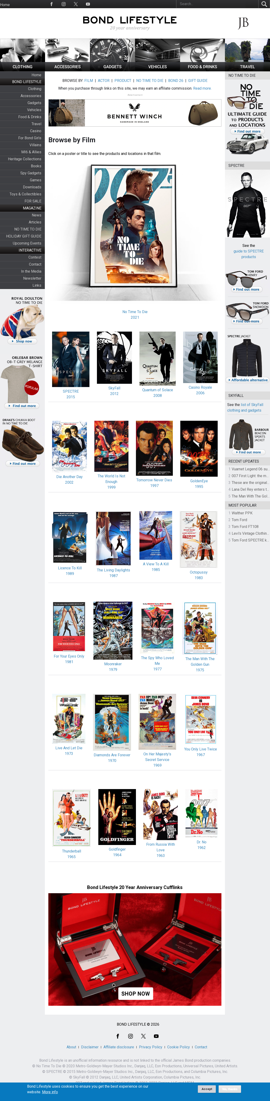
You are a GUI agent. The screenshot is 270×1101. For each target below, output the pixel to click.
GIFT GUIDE (197, 80)
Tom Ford (239, 520)
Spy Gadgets (30, 173)
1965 (71, 857)
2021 (135, 317)
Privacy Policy (150, 1047)
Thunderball (71, 851)
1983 (199, 578)
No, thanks (230, 1090)
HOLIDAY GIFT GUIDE (23, 236)
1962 (201, 847)
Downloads (32, 187)
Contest (34, 257)
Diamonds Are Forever (112, 755)
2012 (114, 393)
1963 (160, 855)
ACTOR (104, 80)
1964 (117, 855)
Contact (35, 264)
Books (36, 166)
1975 (200, 670)
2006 (200, 393)
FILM (88, 80)
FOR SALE (33, 201)
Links (36, 285)
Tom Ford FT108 (245, 526)
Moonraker (113, 664)
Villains (35, 145)
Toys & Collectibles (25, 194)
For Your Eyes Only (69, 656)
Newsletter (32, 278)
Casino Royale (200, 387)
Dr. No (201, 842)
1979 (113, 669)
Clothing (34, 89)
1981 (69, 662)
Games (35, 180)
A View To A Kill (156, 564)
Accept (207, 1090)
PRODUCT (122, 80)
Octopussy (199, 572)
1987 (113, 576)
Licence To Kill (70, 568)
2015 (71, 397)
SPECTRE (71, 391)
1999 (111, 487)
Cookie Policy (178, 1047)
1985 (156, 569)
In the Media (31, 271)
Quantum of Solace (157, 390)
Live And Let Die (68, 748)
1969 (157, 765)
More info (50, 1094)
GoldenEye (199, 481)
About (71, 1047)
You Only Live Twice (200, 749)
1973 (69, 753)
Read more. (202, 88)
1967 (200, 755)
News (36, 215)
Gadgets (34, 103)
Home (5, 5)
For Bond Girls (29, 138)
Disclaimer (90, 1047)
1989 (70, 573)
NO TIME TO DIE (27, 229)
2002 (69, 482)
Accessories (31, 96)
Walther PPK (242, 513)
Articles (35, 222)
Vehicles (34, 110)
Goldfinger (117, 849)
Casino (35, 131)
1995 (199, 486)
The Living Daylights (113, 570)
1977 (157, 669)
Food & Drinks (29, 117)
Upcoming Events (27, 243)
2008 (157, 395)
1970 (112, 760)
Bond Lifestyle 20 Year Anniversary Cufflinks (135, 887)
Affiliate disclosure (118, 1047)
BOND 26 (175, 80)
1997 (154, 485)
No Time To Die (135, 312)
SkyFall (114, 388)
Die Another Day (69, 477)
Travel (36, 124)
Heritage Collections (24, 159)
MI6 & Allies (31, 152)
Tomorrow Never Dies (154, 480)
